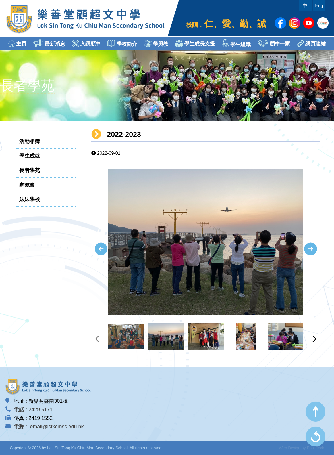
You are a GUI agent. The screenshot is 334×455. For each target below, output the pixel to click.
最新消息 (49, 43)
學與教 (156, 43)
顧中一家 (274, 43)
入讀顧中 (86, 43)
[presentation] (101, 248)
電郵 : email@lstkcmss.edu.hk (49, 426)
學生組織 (236, 43)
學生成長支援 (195, 43)
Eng (319, 5)
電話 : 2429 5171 (33, 409)
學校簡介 (122, 43)
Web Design (289, 448)
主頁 (17, 43)
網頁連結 (311, 43)
